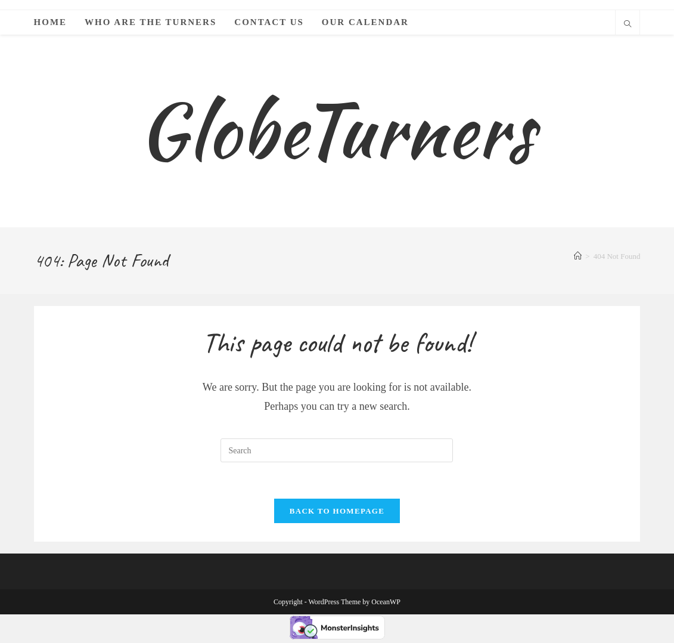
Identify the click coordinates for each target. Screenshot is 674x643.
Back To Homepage (337, 513)
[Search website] (627, 25)
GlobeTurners (337, 131)
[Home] (578, 259)
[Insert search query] (336, 453)
